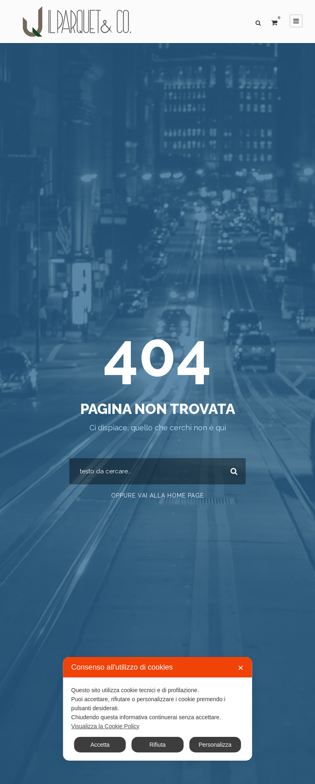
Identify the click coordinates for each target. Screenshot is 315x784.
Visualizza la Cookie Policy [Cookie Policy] (105, 726)
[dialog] (157, 709)
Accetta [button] (100, 744)
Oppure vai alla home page (157, 495)
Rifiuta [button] (157, 744)
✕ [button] (240, 668)
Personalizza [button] (215, 744)
